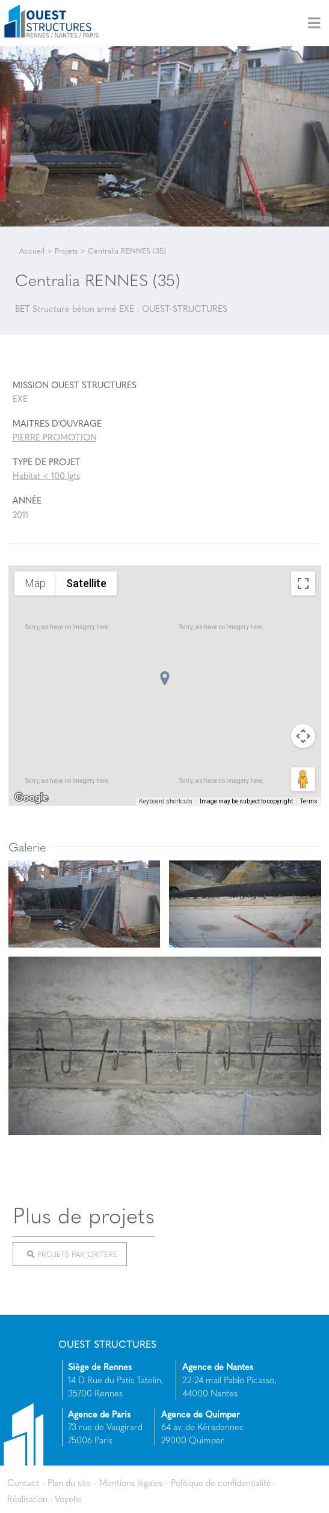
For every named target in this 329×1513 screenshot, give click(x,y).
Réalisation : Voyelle (44, 1498)
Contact (23, 1482)
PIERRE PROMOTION (55, 436)
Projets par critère (72, 1254)
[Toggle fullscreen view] (303, 583)
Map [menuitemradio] (35, 582)
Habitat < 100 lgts (46, 475)
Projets (66, 250)
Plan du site (69, 1482)
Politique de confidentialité (221, 1482)
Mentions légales (130, 1482)
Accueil (32, 250)
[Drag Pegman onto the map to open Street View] (303, 779)
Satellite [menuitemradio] (86, 582)
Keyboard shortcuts (165, 801)
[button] (165, 678)
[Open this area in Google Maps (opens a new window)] (31, 798)
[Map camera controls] (303, 736)
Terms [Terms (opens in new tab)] (309, 801)
